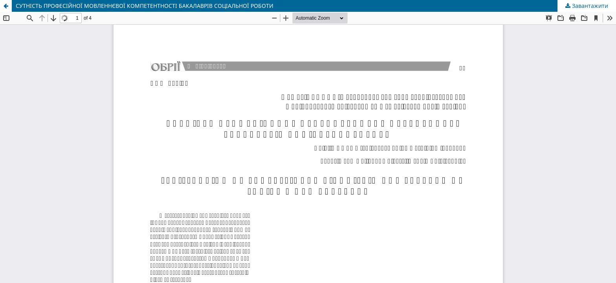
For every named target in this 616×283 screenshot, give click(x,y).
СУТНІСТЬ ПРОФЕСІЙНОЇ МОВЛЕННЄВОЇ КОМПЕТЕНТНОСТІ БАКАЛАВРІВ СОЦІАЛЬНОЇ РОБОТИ (144, 5)
